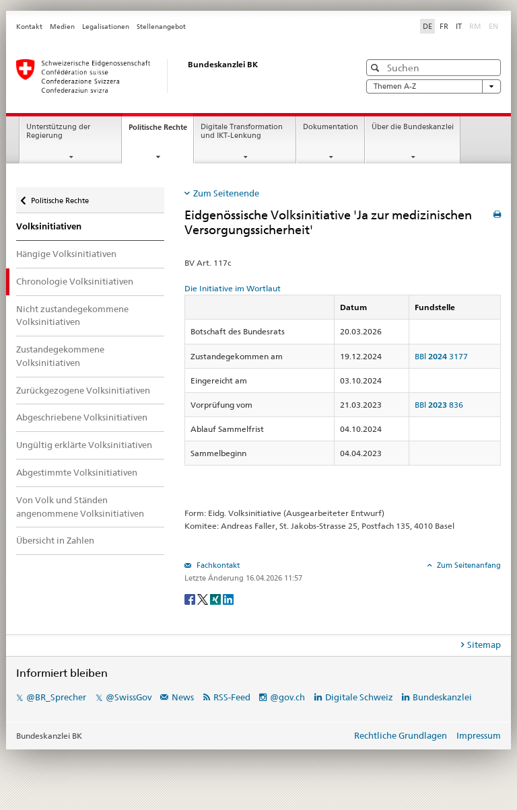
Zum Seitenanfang (468, 565)
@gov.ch (287, 697)
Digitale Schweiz (360, 697)
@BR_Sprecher (56, 697)
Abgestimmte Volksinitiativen (76, 472)
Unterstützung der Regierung (58, 131)
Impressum (478, 735)
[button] (376, 67)
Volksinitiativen (48, 226)
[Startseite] (174, 76)
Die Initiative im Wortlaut (232, 288)
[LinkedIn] (228, 598)
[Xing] (216, 598)
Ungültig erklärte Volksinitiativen (84, 444)
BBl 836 (439, 405)
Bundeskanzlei (442, 697)
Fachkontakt (217, 565)
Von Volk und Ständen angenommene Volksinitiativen (80, 506)
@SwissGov (128, 697)
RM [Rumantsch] (475, 26)
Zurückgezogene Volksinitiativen (83, 390)
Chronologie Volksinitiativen (74, 281)
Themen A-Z (433, 86)
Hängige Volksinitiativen (66, 253)
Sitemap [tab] (484, 644)
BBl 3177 (441, 356)
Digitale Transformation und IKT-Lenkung (242, 131)
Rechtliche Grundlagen (400, 735)
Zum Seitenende (226, 193)
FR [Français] (444, 26)
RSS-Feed (231, 697)
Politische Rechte (161, 131)
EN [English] (493, 26)
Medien (62, 26)
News (183, 697)
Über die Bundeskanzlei (413, 126)
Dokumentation (330, 126)
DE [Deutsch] (427, 26)
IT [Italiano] (459, 26)
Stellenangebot (161, 26)
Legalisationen (105, 26)
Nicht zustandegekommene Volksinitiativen (72, 315)
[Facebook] (190, 598)
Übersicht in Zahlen (55, 540)
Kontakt (29, 26)
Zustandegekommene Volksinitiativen (60, 356)
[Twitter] (203, 598)
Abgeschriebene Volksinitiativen (81, 417)
